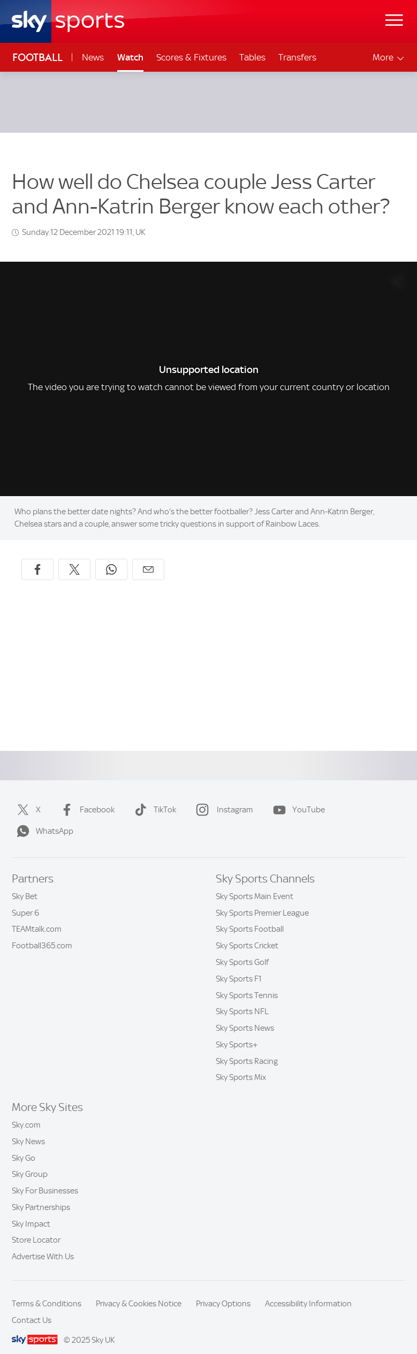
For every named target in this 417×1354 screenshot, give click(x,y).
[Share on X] (74, 556)
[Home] (68, 21)
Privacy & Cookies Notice (138, 1291)
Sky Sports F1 (239, 966)
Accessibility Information (308, 1291)
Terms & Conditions (46, 1291)
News (93, 57)
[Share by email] (148, 556)
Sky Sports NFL (242, 998)
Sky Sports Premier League (262, 900)
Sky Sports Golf (242, 949)
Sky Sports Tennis (247, 982)
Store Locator (36, 1227)
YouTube (297, 797)
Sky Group (30, 1161)
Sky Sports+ (237, 1032)
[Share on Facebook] (37, 556)
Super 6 (25, 900)
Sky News (28, 1129)
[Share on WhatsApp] (111, 556)
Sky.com (26, 1112)
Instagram (222, 797)
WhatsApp (42, 818)
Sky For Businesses (45, 1178)
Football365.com (42, 933)
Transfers (297, 57)
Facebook (85, 797)
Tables (252, 57)
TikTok (153, 797)
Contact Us (31, 1307)
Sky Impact (31, 1211)
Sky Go (23, 1145)
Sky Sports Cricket (247, 933)
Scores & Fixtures (191, 57)
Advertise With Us (43, 1244)
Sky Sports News (245, 1015)
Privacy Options (223, 1291)
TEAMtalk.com (37, 916)
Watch (130, 57)
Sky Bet (24, 883)
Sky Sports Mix (241, 1064)
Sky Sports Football (250, 916)
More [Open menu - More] (389, 57)
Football (37, 57)
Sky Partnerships (41, 1194)
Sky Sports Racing (247, 1048)
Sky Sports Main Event (254, 883)
